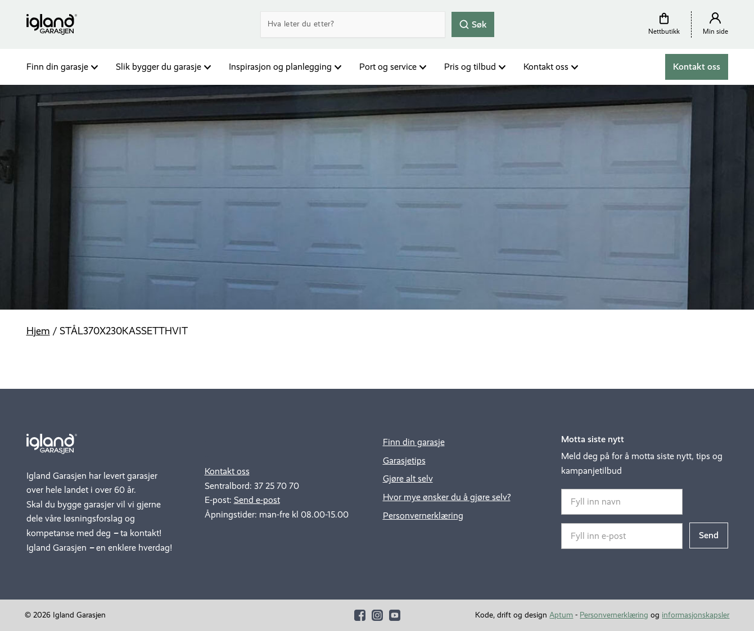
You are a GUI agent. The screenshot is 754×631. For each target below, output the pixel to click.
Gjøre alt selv (408, 478)
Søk (473, 24)
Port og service (388, 66)
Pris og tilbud (470, 66)
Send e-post (257, 499)
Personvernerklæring (423, 515)
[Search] (352, 24)
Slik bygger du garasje (158, 66)
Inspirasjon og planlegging (280, 66)
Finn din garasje (57, 66)
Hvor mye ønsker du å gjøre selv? (447, 497)
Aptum (561, 615)
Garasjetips (404, 460)
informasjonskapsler (695, 615)
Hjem (38, 331)
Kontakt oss (545, 66)
